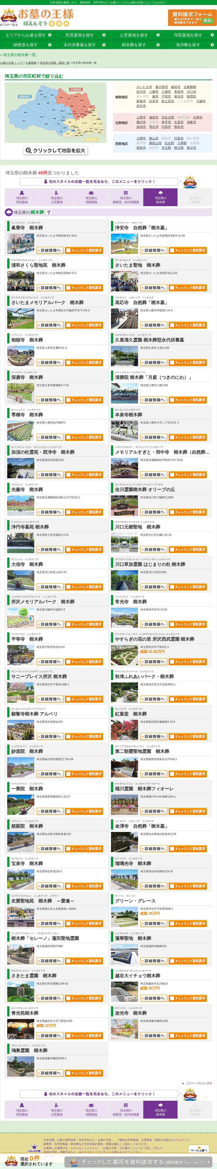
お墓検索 (31, 62)
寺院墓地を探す (188, 35)
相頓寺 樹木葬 (27, 339)
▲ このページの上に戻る (197, 1083)
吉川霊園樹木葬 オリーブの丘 (145, 489)
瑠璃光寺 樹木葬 (133, 863)
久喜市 (179, 122)
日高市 (179, 138)
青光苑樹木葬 (24, 1013)
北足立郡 (168, 117)
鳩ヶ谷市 (142, 96)
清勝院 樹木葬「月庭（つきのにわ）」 (154, 377)
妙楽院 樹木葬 (27, 751)
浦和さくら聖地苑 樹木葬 (38, 265)
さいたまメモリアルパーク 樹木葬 (47, 302)
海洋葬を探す (188, 45)
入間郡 (182, 143)
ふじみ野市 (185, 101)
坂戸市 (141, 143)
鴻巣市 (191, 122)
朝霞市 (191, 96)
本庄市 (154, 148)
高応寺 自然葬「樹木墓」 (142, 302)
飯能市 (166, 138)
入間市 (141, 138)
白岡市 (198, 117)
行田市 (166, 127)
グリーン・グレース (135, 900)
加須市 (141, 127)
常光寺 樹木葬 (131, 601)
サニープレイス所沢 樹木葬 (39, 676)
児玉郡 (166, 148)
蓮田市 (154, 117)
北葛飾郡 (190, 87)
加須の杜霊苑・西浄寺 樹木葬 (42, 452)
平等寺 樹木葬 (27, 639)
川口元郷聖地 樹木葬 (137, 526)
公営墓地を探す (134, 35)
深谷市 (141, 148)
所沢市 (141, 106)
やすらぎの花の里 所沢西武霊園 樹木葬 (154, 639)
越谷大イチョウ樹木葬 (137, 975)
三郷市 (154, 91)
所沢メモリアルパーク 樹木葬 (42, 601)
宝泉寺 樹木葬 (27, 863)
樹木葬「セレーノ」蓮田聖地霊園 (45, 938)
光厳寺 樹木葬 (27, 489)
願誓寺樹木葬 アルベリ (34, 713)
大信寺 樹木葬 (27, 564)
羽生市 (154, 127)
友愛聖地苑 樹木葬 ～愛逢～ (42, 900)
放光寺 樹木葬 (131, 1013)
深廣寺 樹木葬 (27, 377)
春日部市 (161, 87)
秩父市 (191, 148)
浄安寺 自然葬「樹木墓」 (142, 227)
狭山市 (154, 138)
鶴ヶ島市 (193, 138)
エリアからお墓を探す (25, 35)
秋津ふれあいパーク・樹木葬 (144, 676)
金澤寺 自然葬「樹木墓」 (142, 826)
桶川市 (141, 122)
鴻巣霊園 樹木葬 (29, 1050)
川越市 (201, 101)
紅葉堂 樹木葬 (131, 713)
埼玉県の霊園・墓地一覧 (54, 62)
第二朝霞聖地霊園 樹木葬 (142, 751)
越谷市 (175, 87)
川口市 (191, 91)
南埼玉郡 (183, 117)
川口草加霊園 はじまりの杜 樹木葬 (150, 564)
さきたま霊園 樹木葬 (33, 975)
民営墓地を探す (80, 35)
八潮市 (166, 91)
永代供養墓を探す (80, 45)
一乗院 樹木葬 (27, 788)
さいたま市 (144, 87)
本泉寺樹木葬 (128, 414)
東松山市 (155, 143)
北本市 (154, 122)
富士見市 (168, 101)
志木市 (154, 101)
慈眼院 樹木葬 (27, 826)
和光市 (179, 96)
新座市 (141, 101)
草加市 (179, 91)
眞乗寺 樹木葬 (27, 227)
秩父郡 (179, 148)
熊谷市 (179, 127)
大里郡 (194, 143)
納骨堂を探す (26, 45)
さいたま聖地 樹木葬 (137, 265)
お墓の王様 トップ (11, 62)
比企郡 (169, 143)
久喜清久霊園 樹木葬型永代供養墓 (149, 339)
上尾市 (141, 117)
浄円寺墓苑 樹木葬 (30, 526)
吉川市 (141, 91)
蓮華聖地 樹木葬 (133, 938)
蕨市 (155, 96)
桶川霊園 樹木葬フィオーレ (144, 788)
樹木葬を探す (134, 45)
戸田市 (166, 96)
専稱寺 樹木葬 (27, 414)
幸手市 (166, 122)
